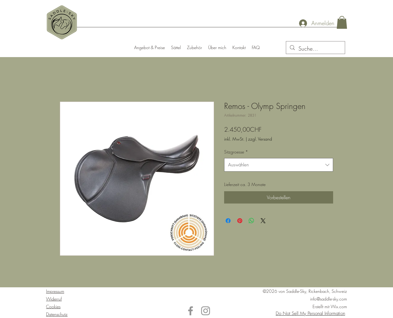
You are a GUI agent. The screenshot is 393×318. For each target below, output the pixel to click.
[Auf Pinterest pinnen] (239, 220)
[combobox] (278, 165)
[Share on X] (263, 220)
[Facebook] (190, 311)
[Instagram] (206, 311)
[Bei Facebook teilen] (228, 220)
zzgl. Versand (260, 139)
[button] (342, 22)
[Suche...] (315, 48)
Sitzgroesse (236, 152)
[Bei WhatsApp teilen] (251, 220)
